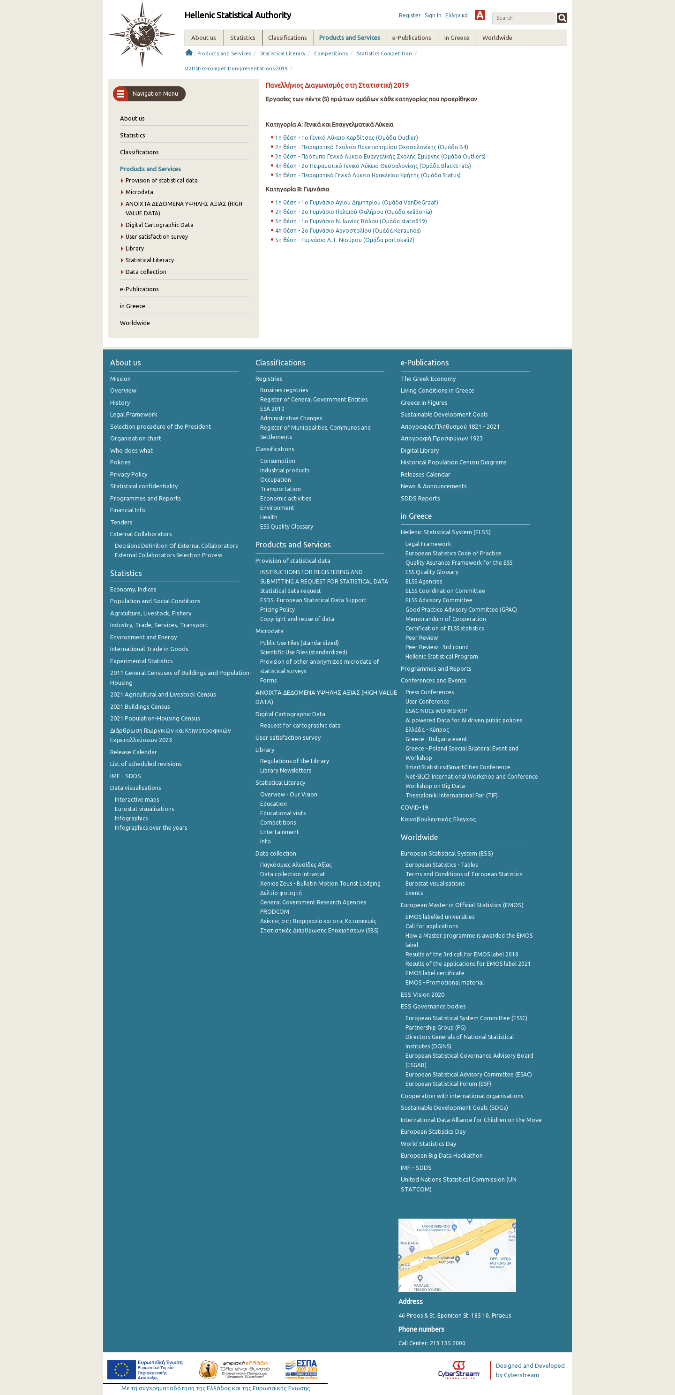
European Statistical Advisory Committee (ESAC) (468, 1074)
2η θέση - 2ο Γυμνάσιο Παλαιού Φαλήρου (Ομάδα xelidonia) (353, 212)
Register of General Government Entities (314, 399)
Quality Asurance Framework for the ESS (458, 563)
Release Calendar (133, 752)
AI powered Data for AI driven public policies (463, 720)
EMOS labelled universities (439, 917)
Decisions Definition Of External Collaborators (176, 546)
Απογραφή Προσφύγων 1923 (442, 438)
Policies (120, 462)
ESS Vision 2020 (422, 994)
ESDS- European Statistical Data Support (313, 600)
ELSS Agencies (423, 581)
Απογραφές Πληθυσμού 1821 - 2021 (450, 426)
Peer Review (421, 638)
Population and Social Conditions (155, 601)
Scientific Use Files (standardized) (303, 652)
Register (410, 15)
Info (265, 841)
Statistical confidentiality (144, 486)
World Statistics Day (428, 1143)
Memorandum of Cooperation (445, 619)
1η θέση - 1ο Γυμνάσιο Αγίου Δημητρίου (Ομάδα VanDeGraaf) (356, 202)
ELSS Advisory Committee (438, 600)
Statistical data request (290, 591)
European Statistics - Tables (441, 865)
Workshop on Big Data (435, 786)
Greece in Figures (424, 402)
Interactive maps (137, 799)
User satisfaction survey (157, 237)
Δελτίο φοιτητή (281, 893)
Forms (268, 680)
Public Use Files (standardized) (299, 643)
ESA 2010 (272, 409)
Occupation (275, 480)
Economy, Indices (133, 589)
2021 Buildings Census (140, 706)
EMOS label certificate (435, 973)
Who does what (131, 450)
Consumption (277, 461)
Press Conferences (429, 692)
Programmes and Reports (145, 498)
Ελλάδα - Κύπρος (427, 730)
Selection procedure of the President (160, 426)
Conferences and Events (433, 680)
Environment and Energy (143, 637)
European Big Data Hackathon (442, 1155)
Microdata (139, 192)
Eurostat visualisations (144, 809)
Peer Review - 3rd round (437, 647)
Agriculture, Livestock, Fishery (150, 613)
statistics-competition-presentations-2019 (235, 68)
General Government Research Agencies (313, 902)
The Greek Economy (428, 378)
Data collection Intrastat (292, 874)
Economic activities (285, 498)
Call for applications (431, 926)
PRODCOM (274, 912)
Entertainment (279, 832)
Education (273, 804)
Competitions (331, 53)
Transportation (280, 489)
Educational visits (283, 813)
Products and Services (224, 53)
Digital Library (420, 450)
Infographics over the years (151, 828)
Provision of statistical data (162, 180)
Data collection (146, 272)
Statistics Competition (384, 53)
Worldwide (135, 322)
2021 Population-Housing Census (155, 718)
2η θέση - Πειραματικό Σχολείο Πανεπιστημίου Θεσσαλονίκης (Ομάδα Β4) (371, 147)
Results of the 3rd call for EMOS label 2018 (461, 954)
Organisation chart (135, 438)
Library (135, 248)
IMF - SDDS (125, 776)
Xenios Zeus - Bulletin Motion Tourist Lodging (320, 883)
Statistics (132, 135)
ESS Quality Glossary (286, 526)
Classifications (139, 152)
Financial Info (128, 510)
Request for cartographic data (300, 725)
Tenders (121, 522)
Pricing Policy (277, 610)
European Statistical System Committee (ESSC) (466, 1018)
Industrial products (284, 470)
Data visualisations (135, 787)
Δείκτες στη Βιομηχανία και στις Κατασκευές (318, 921)
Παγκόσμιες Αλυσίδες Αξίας (296, 865)
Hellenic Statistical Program (441, 656)
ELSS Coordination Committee (445, 591)
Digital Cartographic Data (160, 225)
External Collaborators (141, 534)
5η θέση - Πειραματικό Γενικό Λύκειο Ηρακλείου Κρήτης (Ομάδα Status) (368, 175)
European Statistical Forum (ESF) (448, 1084)
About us (132, 118)
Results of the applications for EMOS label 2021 (468, 964)
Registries (269, 378)
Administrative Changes (291, 418)
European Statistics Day (433, 1131)
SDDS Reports (420, 498)
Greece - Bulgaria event (436, 739)
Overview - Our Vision (288, 794)
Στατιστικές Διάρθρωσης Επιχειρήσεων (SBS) (319, 930)
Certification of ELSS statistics (444, 628)
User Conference (427, 701)
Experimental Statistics (141, 661)
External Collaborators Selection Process (168, 555)
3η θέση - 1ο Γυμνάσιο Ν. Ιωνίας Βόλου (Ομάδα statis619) (351, 221)
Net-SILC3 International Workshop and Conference (471, 776)
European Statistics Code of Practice (453, 553)
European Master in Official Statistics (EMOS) (462, 905)
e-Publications (139, 289)
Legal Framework (134, 414)
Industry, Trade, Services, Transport (159, 625)
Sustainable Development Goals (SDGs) (454, 1107)
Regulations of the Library (294, 761)
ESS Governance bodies (433, 1006)
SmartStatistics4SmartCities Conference (457, 767)
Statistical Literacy (282, 53)
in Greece (132, 306)
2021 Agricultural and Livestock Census (163, 694)
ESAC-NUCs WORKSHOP (436, 711)
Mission (120, 378)
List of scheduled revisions (146, 763)
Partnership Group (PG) (435, 1027)
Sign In (433, 15)
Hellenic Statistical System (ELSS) (446, 532)
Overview (123, 390)
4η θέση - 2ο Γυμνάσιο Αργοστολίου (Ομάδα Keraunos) (348, 230)
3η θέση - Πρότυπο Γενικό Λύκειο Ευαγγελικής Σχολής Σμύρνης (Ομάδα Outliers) (380, 156)
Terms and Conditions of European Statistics (463, 874)
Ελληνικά (456, 15)
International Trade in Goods (149, 648)
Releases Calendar (425, 474)
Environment (277, 508)
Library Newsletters (285, 770)
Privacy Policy (128, 474)
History (120, 402)
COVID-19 (414, 807)
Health (269, 517)
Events (414, 893)
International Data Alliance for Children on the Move (471, 1119)
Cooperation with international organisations (462, 1095)
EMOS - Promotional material (444, 982)
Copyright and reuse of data (297, 619)
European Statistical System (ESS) (447, 853)
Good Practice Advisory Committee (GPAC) (461, 610)
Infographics (131, 818)
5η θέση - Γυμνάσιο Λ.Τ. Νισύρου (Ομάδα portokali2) (344, 240)
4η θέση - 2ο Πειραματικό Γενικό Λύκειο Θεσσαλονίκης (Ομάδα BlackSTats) (373, 166)
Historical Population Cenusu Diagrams (454, 462)
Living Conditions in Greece (437, 390)
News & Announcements (434, 486)
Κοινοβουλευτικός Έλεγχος (438, 819)
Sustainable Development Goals (444, 414)
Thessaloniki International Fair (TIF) (451, 795)
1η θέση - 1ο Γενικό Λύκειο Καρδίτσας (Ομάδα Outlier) (346, 138)
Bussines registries (284, 390)
